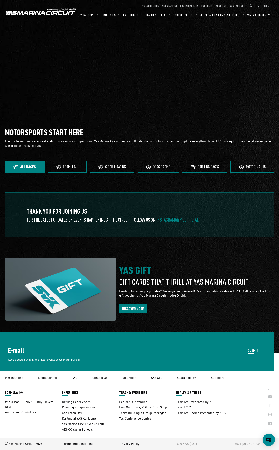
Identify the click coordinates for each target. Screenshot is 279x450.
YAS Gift (156, 377)
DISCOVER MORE (133, 308)
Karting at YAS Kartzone (79, 418)
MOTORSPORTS (184, 15)
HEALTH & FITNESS (157, 15)
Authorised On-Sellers (20, 412)
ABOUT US (221, 5)
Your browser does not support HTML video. (139, 71)
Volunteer (129, 377)
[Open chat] (269, 440)
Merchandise (14, 377)
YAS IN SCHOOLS (257, 15)
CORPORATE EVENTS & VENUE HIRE (220, 15)
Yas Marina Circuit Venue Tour (83, 423)
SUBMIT (253, 350)
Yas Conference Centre (135, 418)
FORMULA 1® (109, 15)
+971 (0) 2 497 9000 (248, 444)
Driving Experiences (76, 401)
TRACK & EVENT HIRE (133, 392)
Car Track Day (72, 412)
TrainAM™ (183, 407)
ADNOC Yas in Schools (77, 429)
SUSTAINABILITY (189, 5)
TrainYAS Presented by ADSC (196, 401)
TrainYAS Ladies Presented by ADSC (201, 412)
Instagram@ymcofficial (177, 220)
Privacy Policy (129, 443)
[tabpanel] (139, 214)
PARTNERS (207, 5)
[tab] (25, 167)
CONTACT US (237, 5)
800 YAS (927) (187, 444)
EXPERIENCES (131, 15)
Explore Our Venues (133, 401)
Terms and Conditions (77, 443)
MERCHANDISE (169, 5)
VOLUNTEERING (150, 5)
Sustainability (186, 377)
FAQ (74, 377)
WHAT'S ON (87, 15)
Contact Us (100, 377)
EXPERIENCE (70, 392)
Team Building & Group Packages (142, 412)
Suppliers (218, 377)
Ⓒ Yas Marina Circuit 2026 (24, 443)
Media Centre (47, 377)
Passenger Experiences (78, 407)
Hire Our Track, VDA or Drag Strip (143, 407)
